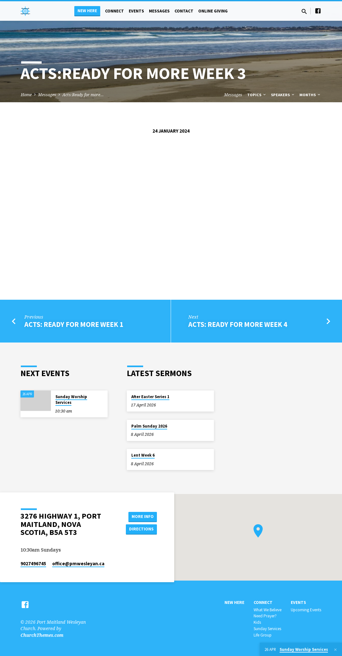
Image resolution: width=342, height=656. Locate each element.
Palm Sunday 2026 (149, 426)
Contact (184, 11)
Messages (159, 11)
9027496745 (33, 563)
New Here (87, 10)
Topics (257, 94)
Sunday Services (267, 628)
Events (136, 11)
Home (26, 94)
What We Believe (267, 610)
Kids (257, 622)
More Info (140, 516)
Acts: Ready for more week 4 (237, 324)
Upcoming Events (306, 610)
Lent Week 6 (143, 455)
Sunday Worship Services (71, 399)
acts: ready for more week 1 (73, 324)
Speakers (283, 94)
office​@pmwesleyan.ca (78, 563)
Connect (114, 11)
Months (310, 94)
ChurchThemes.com (41, 635)
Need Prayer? (265, 616)
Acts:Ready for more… (83, 94)
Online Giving (213, 11)
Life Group (263, 635)
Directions (140, 529)
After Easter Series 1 (150, 396)
